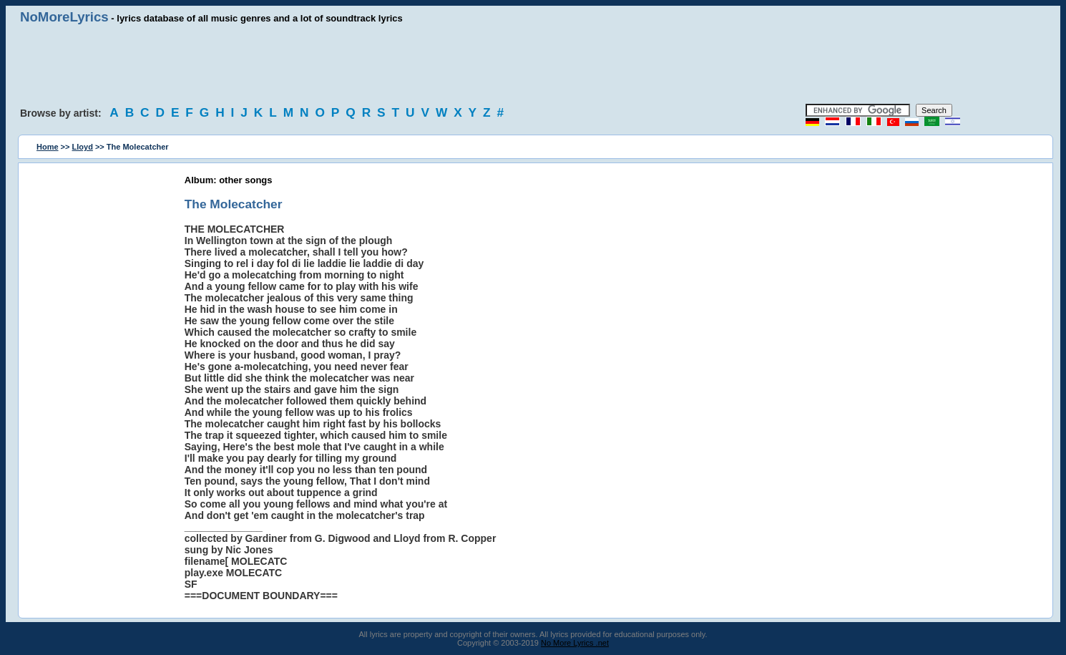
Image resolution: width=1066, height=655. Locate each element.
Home (47, 146)
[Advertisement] (533, 64)
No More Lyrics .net (575, 643)
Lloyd (82, 146)
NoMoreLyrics (64, 16)
